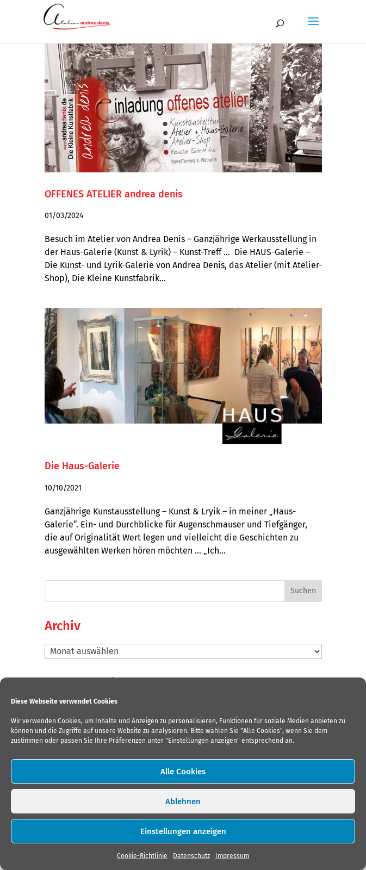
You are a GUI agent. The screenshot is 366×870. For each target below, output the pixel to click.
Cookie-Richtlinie (142, 856)
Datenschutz (191, 856)
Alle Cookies (183, 771)
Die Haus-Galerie (82, 466)
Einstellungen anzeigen (183, 831)
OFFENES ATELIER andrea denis (114, 194)
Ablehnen (183, 801)
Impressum (232, 856)
